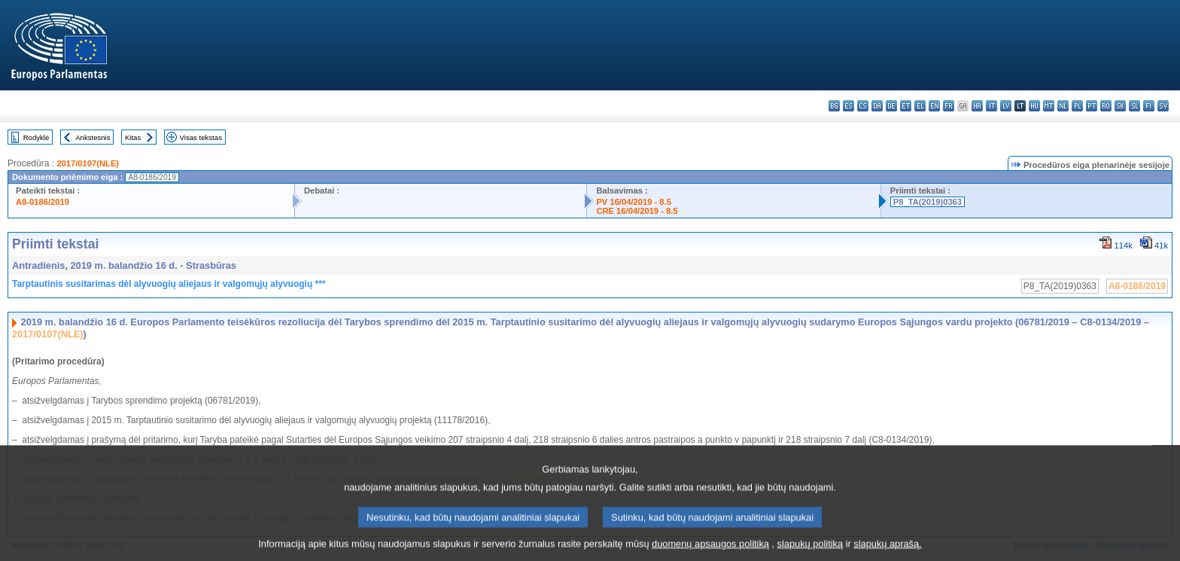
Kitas (133, 137)
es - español (848, 105)
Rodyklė (36, 137)
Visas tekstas (201, 137)
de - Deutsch (891, 105)
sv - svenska (1163, 105)
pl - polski (1077, 105)
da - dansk (877, 105)
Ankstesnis (92, 137)
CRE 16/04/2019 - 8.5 (636, 210)
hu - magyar (1034, 105)
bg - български (834, 105)
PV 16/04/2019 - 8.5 (633, 201)
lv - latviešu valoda (1005, 105)
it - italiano (991, 105)
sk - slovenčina (1120, 105)
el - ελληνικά (920, 105)
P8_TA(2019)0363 (927, 201)
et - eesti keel (905, 105)
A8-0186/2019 (42, 201)
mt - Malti (1048, 105)
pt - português (1091, 105)
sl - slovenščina (1134, 105)
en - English (934, 105)
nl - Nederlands (1063, 105)
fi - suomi (1148, 105)
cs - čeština (862, 105)
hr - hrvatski (977, 105)
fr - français (948, 105)
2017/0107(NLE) (87, 163)
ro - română (1106, 105)
